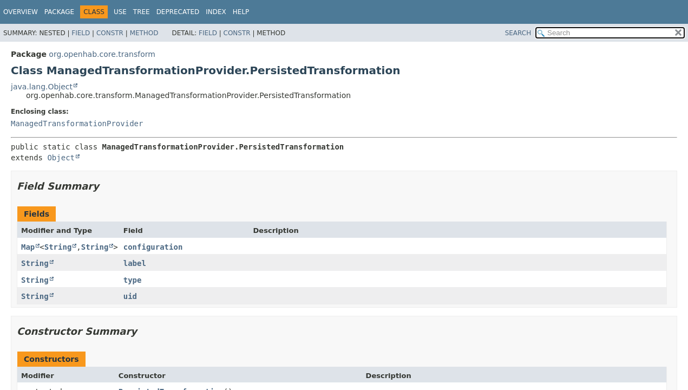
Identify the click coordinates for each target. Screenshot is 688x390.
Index (216, 12)
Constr (109, 33)
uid (130, 296)
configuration (153, 247)
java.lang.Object (42, 86)
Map (28, 247)
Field (80, 33)
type (132, 280)
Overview (20, 12)
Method (144, 33)
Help (241, 12)
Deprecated (178, 12)
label (134, 263)
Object (61, 157)
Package (59, 12)
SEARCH (518, 33)
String (58, 247)
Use (120, 12)
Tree (141, 12)
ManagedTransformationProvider (77, 123)
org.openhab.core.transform (102, 54)
